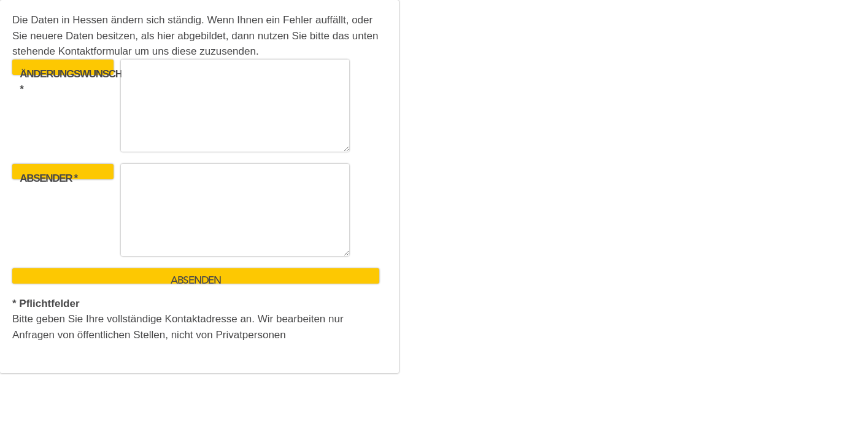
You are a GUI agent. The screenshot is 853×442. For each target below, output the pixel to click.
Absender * (48, 176)
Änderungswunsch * (67, 71)
